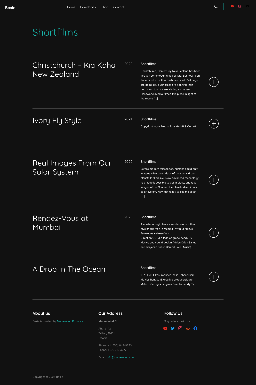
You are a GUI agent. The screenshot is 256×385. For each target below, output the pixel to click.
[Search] (216, 6)
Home (71, 7)
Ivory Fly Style (57, 120)
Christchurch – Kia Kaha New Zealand (74, 69)
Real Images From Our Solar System (72, 167)
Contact (118, 7)
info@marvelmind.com (121, 357)
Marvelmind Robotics (70, 321)
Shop (105, 7)
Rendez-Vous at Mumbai (60, 222)
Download (87, 7)
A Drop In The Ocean (68, 269)
